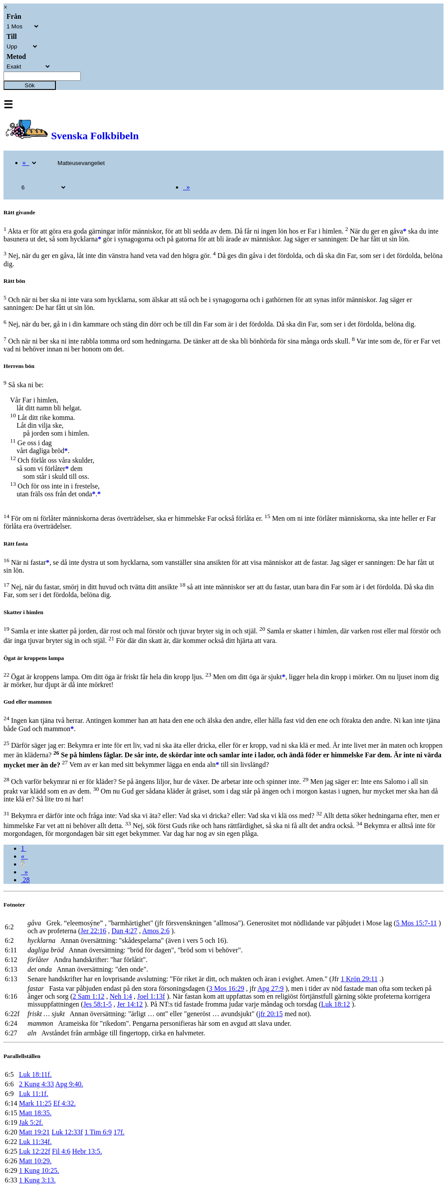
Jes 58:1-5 (97, 1004)
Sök (30, 85)
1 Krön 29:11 (359, 979)
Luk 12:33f (67, 1132)
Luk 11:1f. (33, 1093)
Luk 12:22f (34, 1151)
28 (25, 879)
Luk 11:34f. (35, 1141)
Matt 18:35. (35, 1113)
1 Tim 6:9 (98, 1132)
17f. (118, 1132)
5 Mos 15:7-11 (416, 923)
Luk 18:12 (335, 1004)
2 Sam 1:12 (88, 996)
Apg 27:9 (271, 988)
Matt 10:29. (35, 1161)
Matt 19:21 (34, 1132)
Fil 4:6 (61, 1151)
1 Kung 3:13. (37, 1180)
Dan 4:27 (124, 931)
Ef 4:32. (64, 1103)
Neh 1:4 (121, 996)
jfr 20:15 (270, 1013)
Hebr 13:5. (87, 1151)
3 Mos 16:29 (226, 988)
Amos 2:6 (156, 931)
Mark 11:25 (35, 1103)
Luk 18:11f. (35, 1074)
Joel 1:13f (151, 996)
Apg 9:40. (69, 1084)
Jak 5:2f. (31, 1122)
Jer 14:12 (130, 1004)
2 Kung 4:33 (36, 1084)
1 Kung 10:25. (39, 1170)
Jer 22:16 (93, 931)
